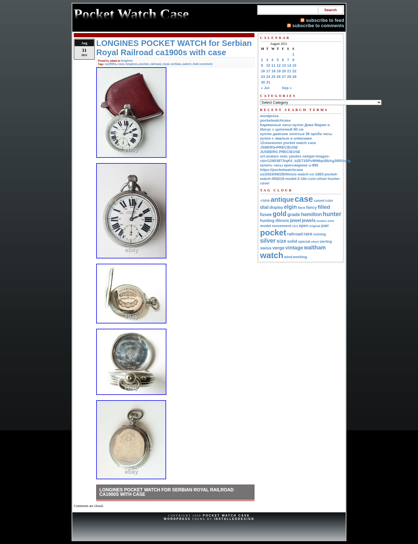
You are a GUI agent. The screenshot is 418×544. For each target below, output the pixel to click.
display (276, 207)
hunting (267, 220)
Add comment (202, 64)
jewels (309, 220)
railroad (155, 64)
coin (329, 200)
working (300, 257)
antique (282, 199)
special (304, 241)
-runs (265, 200)
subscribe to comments (318, 25)
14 (289, 65)
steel (315, 241)
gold (279, 213)
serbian (176, 64)
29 (294, 77)
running (319, 234)
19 (279, 71)
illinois (282, 220)
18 (273, 71)
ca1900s (110, 64)
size (281, 241)
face (301, 207)
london (321, 221)
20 (284, 71)
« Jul (265, 88)
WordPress (177, 518)
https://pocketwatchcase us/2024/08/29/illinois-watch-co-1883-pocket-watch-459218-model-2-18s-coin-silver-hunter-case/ (300, 176)
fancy (311, 207)
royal (165, 64)
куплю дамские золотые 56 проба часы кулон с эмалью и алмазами (296, 136)
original (314, 226)
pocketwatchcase (275, 120)
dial (264, 207)
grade (293, 214)
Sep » (287, 88)
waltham (315, 247)
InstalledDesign (234, 518)
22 (294, 71)
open (303, 225)
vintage (294, 248)
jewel (295, 220)
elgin (290, 207)
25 (273, 77)
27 (284, 77)
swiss (266, 248)
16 (263, 71)
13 (284, 65)
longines (127, 60)
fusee (266, 214)
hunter (332, 214)
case (121, 64)
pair (325, 225)
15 (294, 65)
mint (331, 221)
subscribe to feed (325, 20)
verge (278, 247)
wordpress (269, 116)
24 (268, 77)
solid (292, 241)
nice (295, 226)
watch (186, 64)
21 (289, 71)
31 (268, 82)
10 (268, 65)
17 (268, 71)
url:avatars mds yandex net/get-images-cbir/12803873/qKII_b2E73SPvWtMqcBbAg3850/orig (305, 158)
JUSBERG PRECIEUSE (280, 152)
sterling (326, 242)
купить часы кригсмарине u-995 (289, 165)
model (265, 226)
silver (268, 240)
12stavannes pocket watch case (288, 143)
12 (279, 65)
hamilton (311, 214)
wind (288, 257)
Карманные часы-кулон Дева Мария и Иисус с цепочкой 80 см (295, 127)
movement (281, 226)
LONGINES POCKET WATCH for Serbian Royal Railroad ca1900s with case (166, 492)
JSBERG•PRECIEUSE (279, 147)
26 (279, 77)
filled (324, 207)
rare (308, 234)
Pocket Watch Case (226, 515)
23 (263, 77)
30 (263, 82)
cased (319, 200)
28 (289, 77)
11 (273, 65)
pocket (144, 64)
